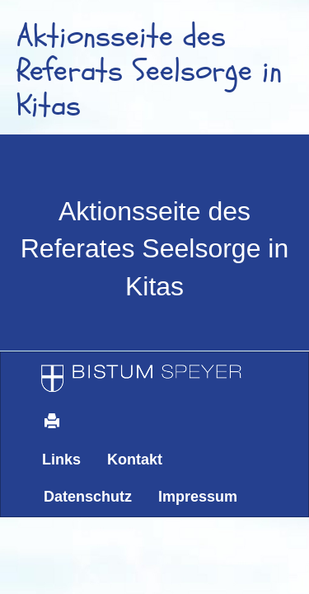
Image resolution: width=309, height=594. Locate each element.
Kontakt (134, 459)
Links (61, 459)
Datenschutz (88, 496)
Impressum (197, 496)
